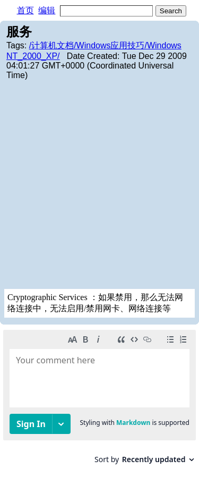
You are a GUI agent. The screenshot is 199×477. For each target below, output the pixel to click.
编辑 (46, 10)
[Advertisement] (99, 184)
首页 (25, 10)
